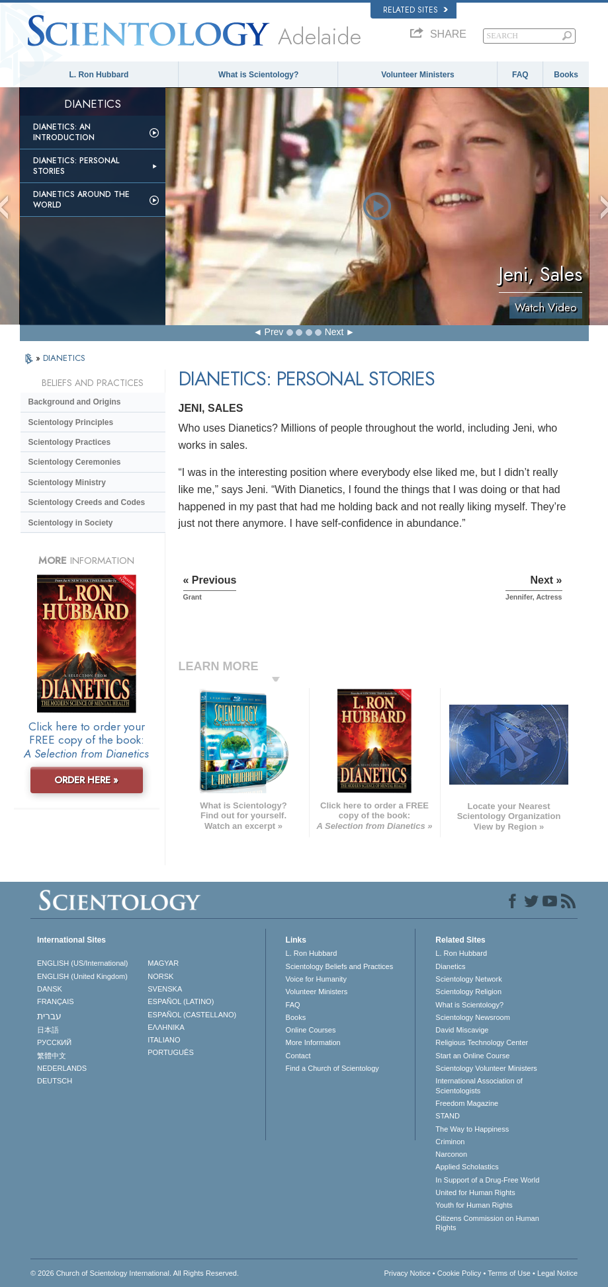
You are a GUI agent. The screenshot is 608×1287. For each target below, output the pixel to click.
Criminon (449, 1142)
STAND (447, 1116)
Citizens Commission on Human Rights (487, 1222)
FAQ (520, 74)
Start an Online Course (472, 1056)
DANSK (49, 989)
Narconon (451, 1154)
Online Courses (311, 1030)
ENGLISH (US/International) (82, 963)
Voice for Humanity (316, 979)
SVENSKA (165, 989)
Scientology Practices (69, 442)
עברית (49, 1016)
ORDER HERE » (86, 780)
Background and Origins (74, 402)
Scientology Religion (468, 991)
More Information (313, 1042)
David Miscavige (461, 1030)
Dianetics (450, 966)
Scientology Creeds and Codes (87, 502)
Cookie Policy (459, 1273)
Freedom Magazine (466, 1103)
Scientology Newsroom (472, 1017)
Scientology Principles (71, 422)
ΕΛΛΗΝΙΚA (166, 1027)
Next (334, 332)
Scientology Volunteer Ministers (486, 1068)
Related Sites (415, 10)
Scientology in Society (70, 522)
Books (566, 74)
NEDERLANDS (62, 1068)
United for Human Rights (475, 1192)
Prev (274, 332)
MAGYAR (163, 963)
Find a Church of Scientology (332, 1068)
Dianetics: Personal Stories (76, 166)
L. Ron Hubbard (98, 74)
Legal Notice (557, 1273)
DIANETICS (64, 358)
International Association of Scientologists (478, 1085)
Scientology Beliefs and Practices (340, 966)
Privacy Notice (407, 1273)
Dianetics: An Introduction (64, 132)
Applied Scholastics (466, 1167)
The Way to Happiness (472, 1129)
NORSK (160, 976)
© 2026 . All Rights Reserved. (134, 1273)
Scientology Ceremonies (74, 462)
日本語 (48, 1030)
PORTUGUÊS (170, 1052)
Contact (298, 1056)
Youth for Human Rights (473, 1205)
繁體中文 (51, 1056)
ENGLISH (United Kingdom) (82, 976)
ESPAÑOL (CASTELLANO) (192, 1015)
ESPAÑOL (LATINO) (181, 1001)
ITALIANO (164, 1040)
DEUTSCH (54, 1081)
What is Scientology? (258, 74)
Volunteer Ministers (417, 74)
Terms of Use (509, 1273)
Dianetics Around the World (81, 199)
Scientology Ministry (67, 482)
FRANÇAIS (55, 1001)
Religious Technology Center (481, 1042)
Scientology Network (468, 979)
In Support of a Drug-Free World (487, 1180)
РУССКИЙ (54, 1042)
